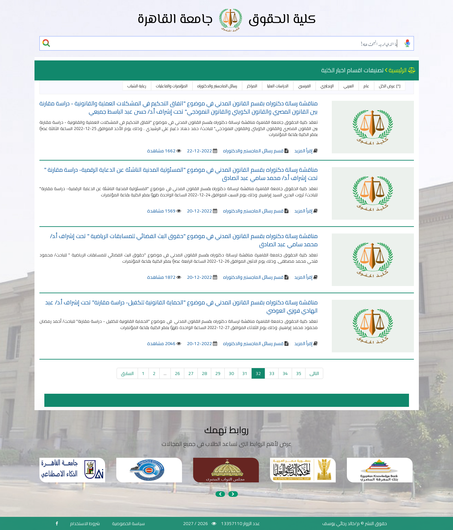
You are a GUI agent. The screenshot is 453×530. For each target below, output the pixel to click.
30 (231, 373)
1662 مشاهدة (161, 150)
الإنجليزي (327, 86)
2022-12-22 (199, 150)
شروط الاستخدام (85, 523)
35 (298, 373)
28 (204, 373)
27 (190, 373)
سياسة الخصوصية (128, 523)
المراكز (252, 86)
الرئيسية (398, 70)
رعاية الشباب (136, 86)
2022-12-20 (199, 211)
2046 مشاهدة (161, 343)
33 (271, 373)
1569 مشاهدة (161, 211)
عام (366, 86)
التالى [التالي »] (314, 373)
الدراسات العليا (277, 86)
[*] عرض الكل (389, 86)
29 (217, 373)
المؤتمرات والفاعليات (172, 86)
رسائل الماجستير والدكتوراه (217, 86)
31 (244, 373)
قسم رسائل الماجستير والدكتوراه (252, 150)
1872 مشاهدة (161, 277)
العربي (349, 86)
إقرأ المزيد (303, 150)
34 (285, 373)
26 (177, 373)
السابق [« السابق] (127, 373)
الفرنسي (304, 86)
